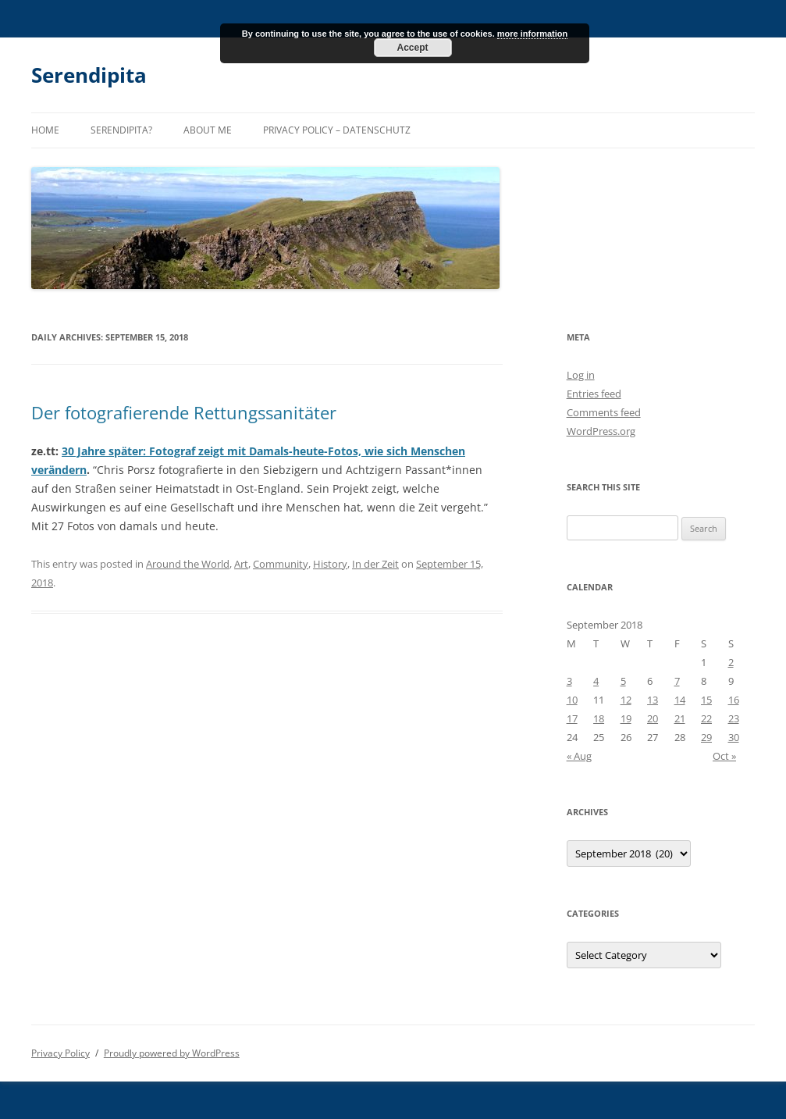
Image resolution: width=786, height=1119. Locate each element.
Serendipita (89, 75)
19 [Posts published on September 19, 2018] (626, 718)
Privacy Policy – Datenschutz (337, 130)
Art (241, 564)
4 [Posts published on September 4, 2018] (596, 681)
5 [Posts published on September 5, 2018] (623, 681)
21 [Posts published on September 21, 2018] (679, 718)
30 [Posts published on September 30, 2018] (733, 737)
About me (207, 130)
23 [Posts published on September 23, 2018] (733, 718)
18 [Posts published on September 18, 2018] (598, 718)
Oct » (724, 756)
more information (532, 33)
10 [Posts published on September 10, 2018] (572, 700)
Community (280, 564)
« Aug (579, 756)
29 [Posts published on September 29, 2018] (706, 737)
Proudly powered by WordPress (172, 1053)
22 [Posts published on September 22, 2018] (706, 718)
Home (45, 130)
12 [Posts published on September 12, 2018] (626, 700)
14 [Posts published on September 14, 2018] (679, 700)
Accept (412, 47)
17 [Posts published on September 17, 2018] (572, 718)
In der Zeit (375, 564)
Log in (581, 375)
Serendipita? (121, 130)
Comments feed (604, 412)
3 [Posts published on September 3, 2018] (569, 681)
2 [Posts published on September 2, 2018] (731, 662)
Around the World (187, 564)
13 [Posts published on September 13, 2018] (652, 700)
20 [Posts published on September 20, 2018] (652, 718)
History (330, 564)
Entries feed (594, 394)
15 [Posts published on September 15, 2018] (706, 700)
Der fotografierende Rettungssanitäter (183, 412)
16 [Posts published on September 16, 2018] (733, 700)
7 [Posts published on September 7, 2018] (677, 681)
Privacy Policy (60, 1053)
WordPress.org (601, 431)
